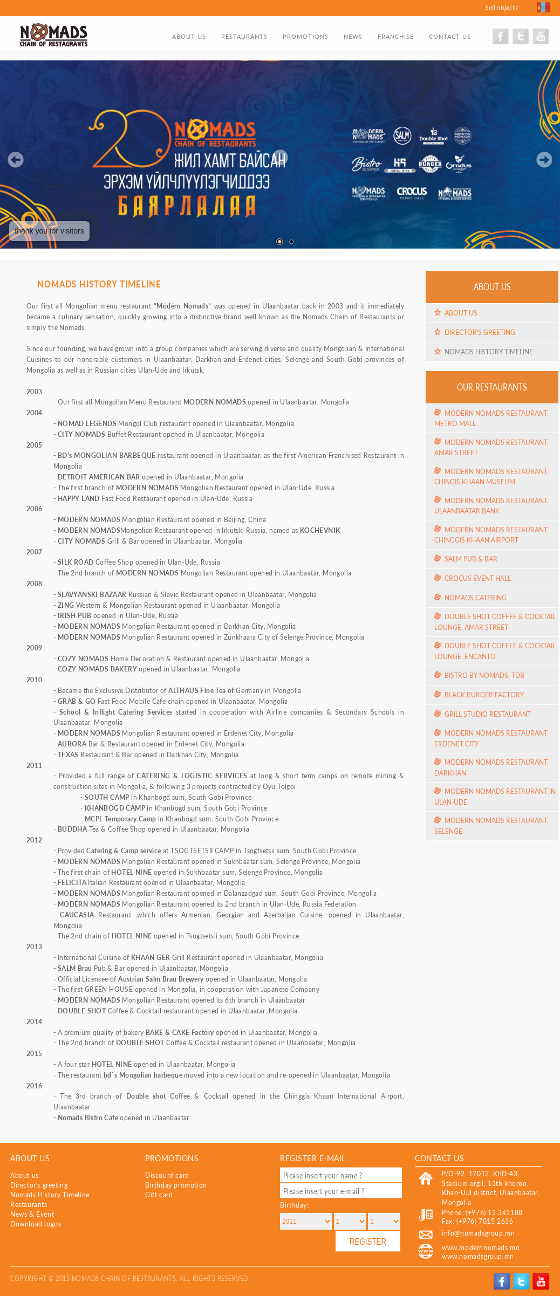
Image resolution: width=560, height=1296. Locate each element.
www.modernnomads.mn (481, 1247)
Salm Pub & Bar (471, 559)
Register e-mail (313, 1158)
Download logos (35, 1224)
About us (189, 36)
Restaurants (244, 36)
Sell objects (501, 7)
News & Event (32, 1214)
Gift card (159, 1194)
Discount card (167, 1175)
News (353, 36)
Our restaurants (492, 386)
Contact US (439, 1158)
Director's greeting (480, 332)
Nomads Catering (476, 597)
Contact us (450, 36)
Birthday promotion (176, 1185)
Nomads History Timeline (489, 351)
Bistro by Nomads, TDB (484, 675)
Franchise (396, 36)
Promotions (306, 36)
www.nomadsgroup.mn (478, 1256)
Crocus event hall (478, 578)
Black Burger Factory (484, 695)
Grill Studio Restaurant (488, 714)
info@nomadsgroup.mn (478, 1233)
